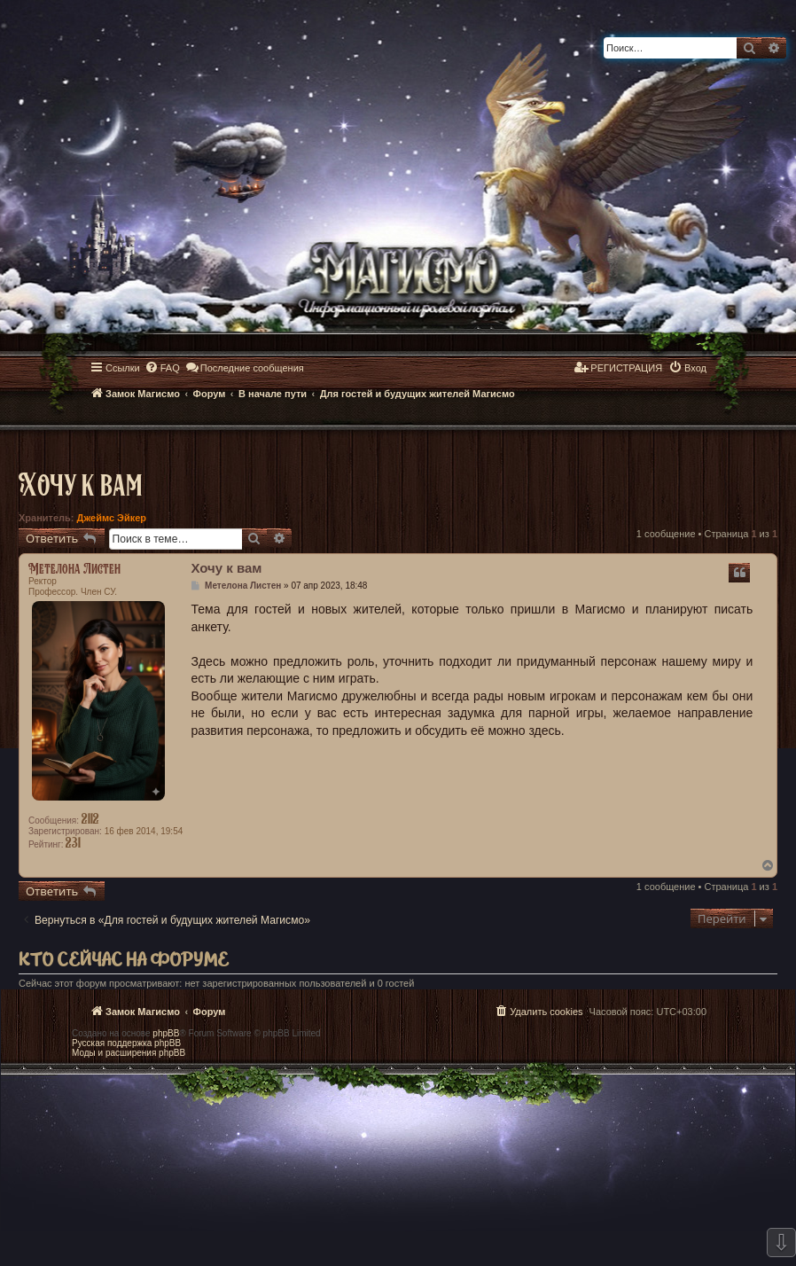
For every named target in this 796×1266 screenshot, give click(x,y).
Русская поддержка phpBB (126, 1043)
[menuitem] (162, 368)
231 (73, 842)
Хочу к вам (80, 484)
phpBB (165, 1033)
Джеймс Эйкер (111, 517)
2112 (90, 818)
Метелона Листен (74, 568)
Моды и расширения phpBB (128, 1053)
